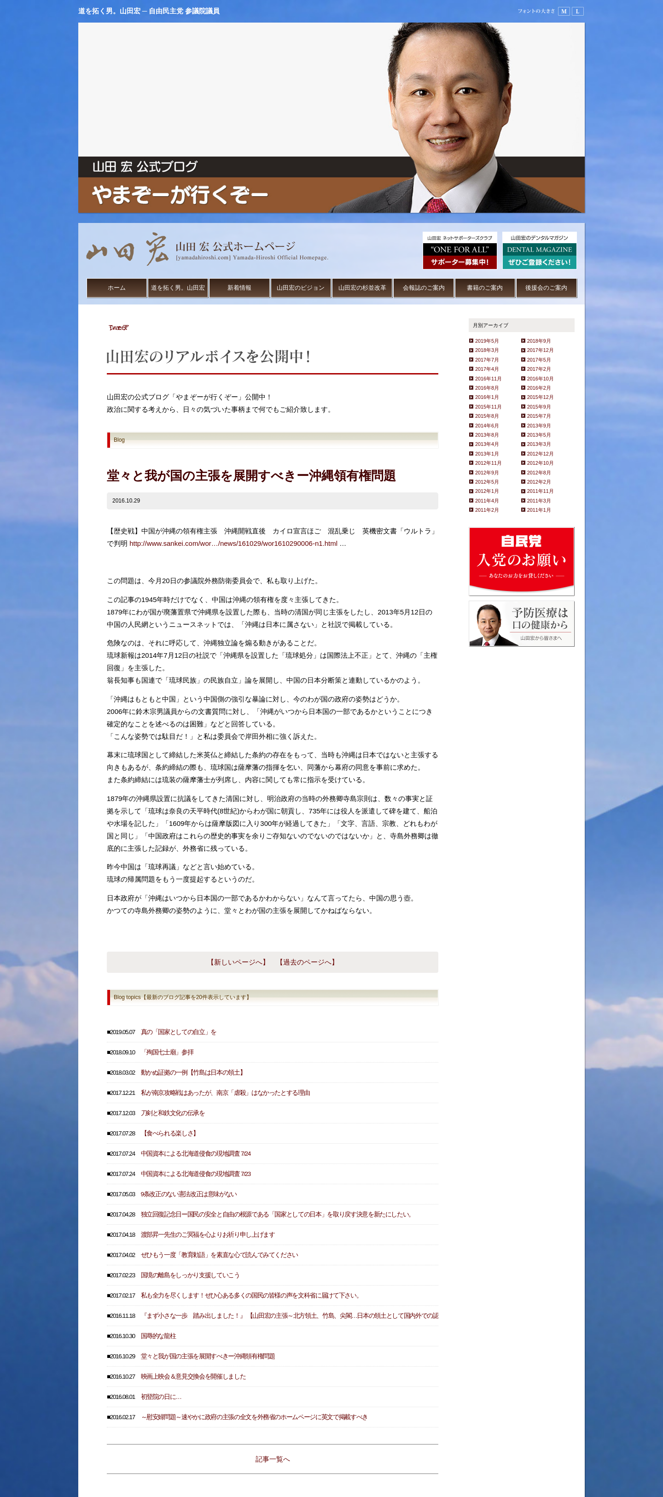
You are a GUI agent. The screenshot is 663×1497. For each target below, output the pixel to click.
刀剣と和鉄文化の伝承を (173, 1113)
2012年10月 (540, 463)
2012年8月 (539, 472)
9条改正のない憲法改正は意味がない (189, 1194)
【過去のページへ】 (307, 962)
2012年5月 (487, 482)
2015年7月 (539, 416)
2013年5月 (539, 435)
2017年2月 (539, 369)
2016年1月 (487, 397)
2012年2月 (539, 482)
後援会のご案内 (546, 287)
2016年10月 (540, 378)
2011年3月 (539, 500)
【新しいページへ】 (238, 962)
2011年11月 (540, 491)
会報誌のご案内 (424, 287)
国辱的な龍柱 (158, 1336)
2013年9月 (539, 425)
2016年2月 (539, 388)
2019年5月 (487, 341)
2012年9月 (487, 472)
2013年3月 (539, 444)
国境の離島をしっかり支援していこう (190, 1275)
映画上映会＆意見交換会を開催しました (193, 1376)
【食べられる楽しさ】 (170, 1133)
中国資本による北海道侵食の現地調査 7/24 (195, 1153)
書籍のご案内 (485, 287)
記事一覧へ (273, 1459)
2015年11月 (488, 406)
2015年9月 (539, 406)
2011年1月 (539, 510)
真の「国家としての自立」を (178, 1032)
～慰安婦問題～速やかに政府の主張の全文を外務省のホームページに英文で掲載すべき (254, 1417)
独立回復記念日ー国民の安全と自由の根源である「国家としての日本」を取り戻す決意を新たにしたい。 (278, 1214)
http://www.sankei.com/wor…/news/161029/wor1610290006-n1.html (233, 543)
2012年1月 (487, 491)
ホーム (117, 287)
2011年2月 (487, 510)
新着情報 (239, 287)
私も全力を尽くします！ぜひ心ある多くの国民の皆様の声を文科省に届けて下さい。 (251, 1295)
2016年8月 (487, 388)
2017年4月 (487, 369)
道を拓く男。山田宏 (178, 287)
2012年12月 (540, 453)
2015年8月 (487, 416)
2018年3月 (487, 350)
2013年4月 (487, 444)
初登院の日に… (161, 1396)
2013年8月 (487, 435)
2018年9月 (539, 341)
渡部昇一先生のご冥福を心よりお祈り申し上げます (208, 1234)
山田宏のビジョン (301, 287)
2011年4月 (487, 500)
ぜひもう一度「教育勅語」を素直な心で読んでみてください (219, 1254)
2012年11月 (488, 463)
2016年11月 (488, 378)
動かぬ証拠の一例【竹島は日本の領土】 (193, 1072)
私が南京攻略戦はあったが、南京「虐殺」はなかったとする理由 (225, 1092)
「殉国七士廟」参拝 (167, 1052)
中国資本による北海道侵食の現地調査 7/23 (195, 1173)
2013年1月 (487, 453)
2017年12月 (540, 350)
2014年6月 (487, 425)
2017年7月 (487, 360)
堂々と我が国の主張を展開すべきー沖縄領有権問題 (208, 1356)
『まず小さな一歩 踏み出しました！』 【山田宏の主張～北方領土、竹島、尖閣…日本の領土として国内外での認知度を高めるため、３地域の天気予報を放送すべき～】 (362, 1315)
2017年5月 (539, 360)
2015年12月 (540, 397)
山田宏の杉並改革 (362, 287)
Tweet (118, 327)
